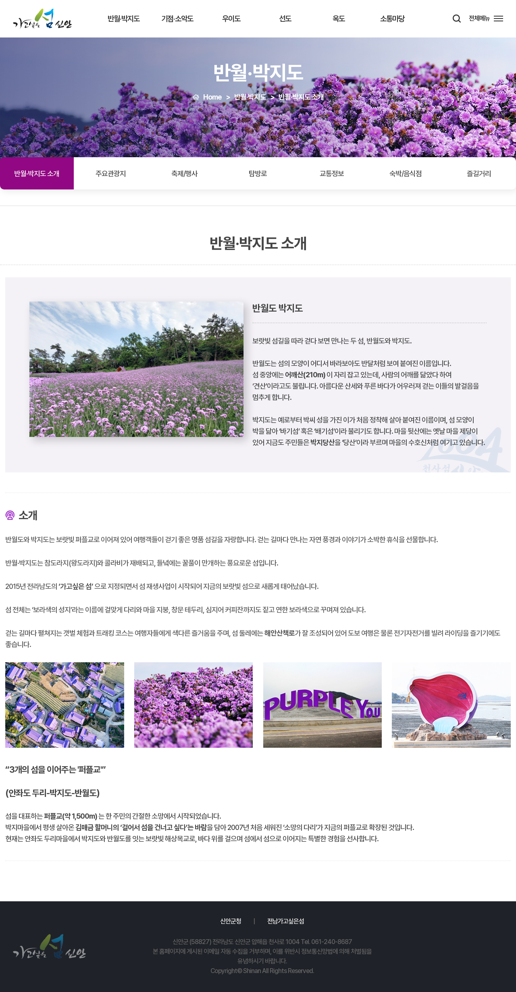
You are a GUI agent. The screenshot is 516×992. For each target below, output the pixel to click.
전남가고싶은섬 (285, 921)
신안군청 (230, 921)
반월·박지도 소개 (301, 97)
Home (212, 97)
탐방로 (258, 173)
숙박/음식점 (405, 173)
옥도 (339, 18)
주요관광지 (111, 173)
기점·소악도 (177, 18)
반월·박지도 (123, 18)
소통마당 (392, 18)
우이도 (231, 18)
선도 (285, 18)
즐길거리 (479, 173)
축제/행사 (184, 173)
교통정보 (332, 173)
